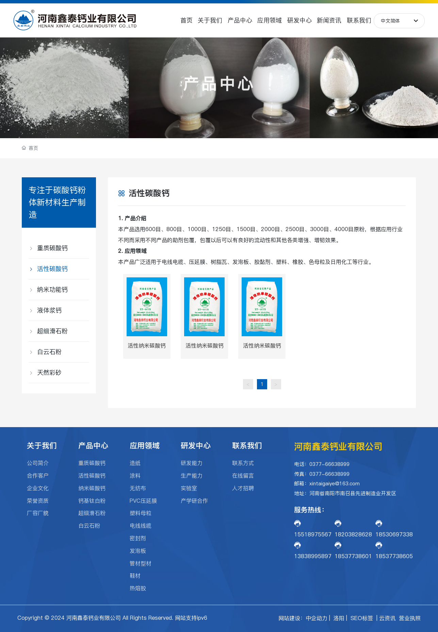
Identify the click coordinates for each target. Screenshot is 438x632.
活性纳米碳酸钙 (147, 345)
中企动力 (316, 618)
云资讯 (387, 618)
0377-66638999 (330, 464)
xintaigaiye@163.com (334, 483)
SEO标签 (362, 618)
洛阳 (339, 618)
